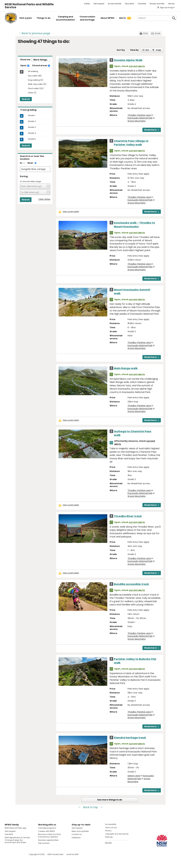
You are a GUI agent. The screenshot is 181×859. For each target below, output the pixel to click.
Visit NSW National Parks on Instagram (13, 854)
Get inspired (98, 3)
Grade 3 (32, 127)
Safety (87, 3)
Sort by (121, 50)
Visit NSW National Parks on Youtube (20, 854)
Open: (24, 65)
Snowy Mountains (137, 120)
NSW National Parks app (15, 828)
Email (157, 33)
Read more (151, 129)
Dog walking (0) (35, 80)
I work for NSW (72, 854)
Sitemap (109, 837)
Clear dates (44, 199)
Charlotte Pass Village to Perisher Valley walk (131, 142)
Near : (31, 162)
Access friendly (114, 3)
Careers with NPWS (46, 831)
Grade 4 (32, 133)
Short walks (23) (35, 88)
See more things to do (109, 799)
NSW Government (55, 854)
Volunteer (142, 3)
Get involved (43, 843)
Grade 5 (32, 139)
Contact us (77, 834)
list (147, 50)
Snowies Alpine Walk (128, 60)
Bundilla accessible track (131, 584)
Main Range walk (126, 368)
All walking (33, 71)
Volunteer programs (47, 828)
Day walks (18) (34, 76)
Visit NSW (9, 834)
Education (129, 3)
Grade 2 (32, 121)
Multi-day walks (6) (37, 84)
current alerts (137, 66)
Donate (108, 843)
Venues (171, 3)
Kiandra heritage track (130, 737)
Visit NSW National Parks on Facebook (7, 854)
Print (145, 33)
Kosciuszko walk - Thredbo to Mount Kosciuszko (134, 224)
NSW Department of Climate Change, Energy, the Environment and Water (17, 840)
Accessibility (110, 824)
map (158, 50)
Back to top (90, 807)
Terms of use (111, 827)
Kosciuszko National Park (140, 117)
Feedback (76, 837)
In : (21, 162)
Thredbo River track (128, 516)
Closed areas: (41, 65)
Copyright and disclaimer (116, 834)
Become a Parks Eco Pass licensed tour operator (49, 835)
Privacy (108, 830)
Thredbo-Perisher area (139, 115)
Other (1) (32, 93)
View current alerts (71, 211)
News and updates (80, 831)
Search (26, 99)
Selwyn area (134, 775)
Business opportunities (48, 840)
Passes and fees (157, 3)
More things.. (40, 59)
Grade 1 (31, 115)
